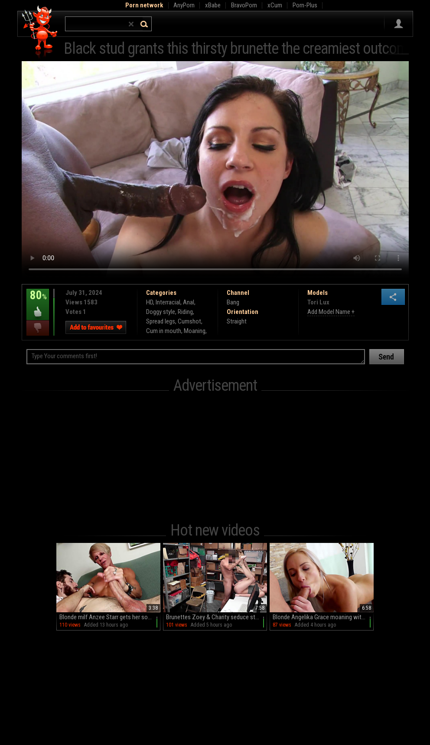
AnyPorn (184, 5)
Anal (188, 302)
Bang (233, 302)
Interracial (168, 302)
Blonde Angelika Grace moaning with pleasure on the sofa (323, 617)
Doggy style (160, 312)
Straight (237, 321)
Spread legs (160, 321)
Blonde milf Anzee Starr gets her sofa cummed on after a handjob (109, 617)
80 (37, 301)
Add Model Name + (331, 312)
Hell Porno (40, 32)
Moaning (194, 331)
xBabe (213, 5)
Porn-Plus (305, 5)
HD (149, 302)
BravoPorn (244, 5)
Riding (185, 312)
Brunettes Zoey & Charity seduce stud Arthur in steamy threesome (216, 617)
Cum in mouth (163, 331)
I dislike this (37, 328)
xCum (274, 5)
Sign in (398, 23)
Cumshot (189, 321)
